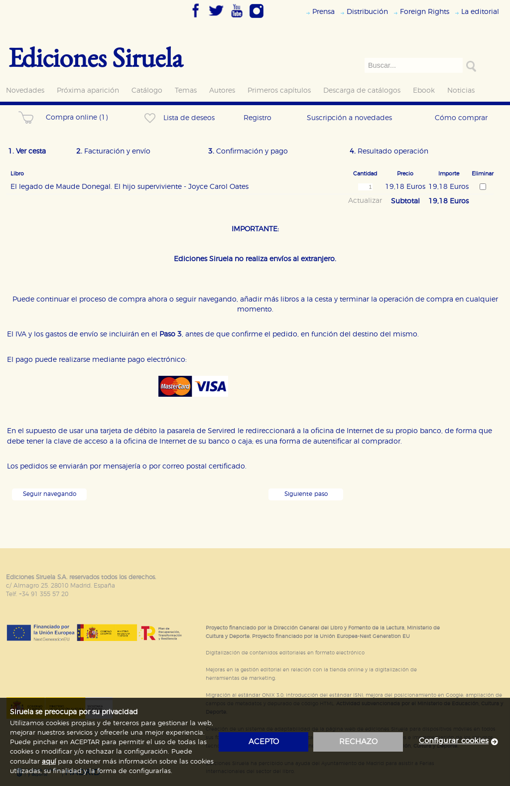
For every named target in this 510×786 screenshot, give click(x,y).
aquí (49, 762)
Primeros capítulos (279, 90)
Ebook (424, 90)
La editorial (480, 11)
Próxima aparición (88, 90)
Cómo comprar (461, 118)
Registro (257, 118)
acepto (264, 742)
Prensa (323, 11)
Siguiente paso (306, 494)
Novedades (25, 90)
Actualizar (365, 200)
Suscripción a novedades (349, 118)
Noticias (461, 90)
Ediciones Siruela (95, 57)
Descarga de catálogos (361, 90)
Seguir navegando (49, 494)
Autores (222, 90)
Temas (186, 90)
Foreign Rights (424, 11)
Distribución (367, 11)
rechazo (358, 742)
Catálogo (146, 90)
